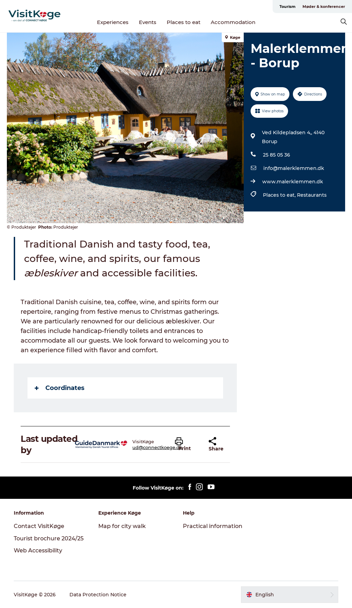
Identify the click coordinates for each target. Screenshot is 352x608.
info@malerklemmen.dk (293, 168)
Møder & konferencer (323, 6)
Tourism (287, 6)
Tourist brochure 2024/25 (49, 538)
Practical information (212, 526)
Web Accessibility (38, 550)
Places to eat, (280, 195)
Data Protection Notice (97, 595)
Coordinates (60, 388)
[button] (186, 444)
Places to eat (183, 22)
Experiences (113, 22)
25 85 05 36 (276, 155)
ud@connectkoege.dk (157, 447)
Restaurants (312, 195)
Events (147, 22)
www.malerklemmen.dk (292, 182)
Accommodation (233, 22)
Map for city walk (122, 526)
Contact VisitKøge (39, 526)
